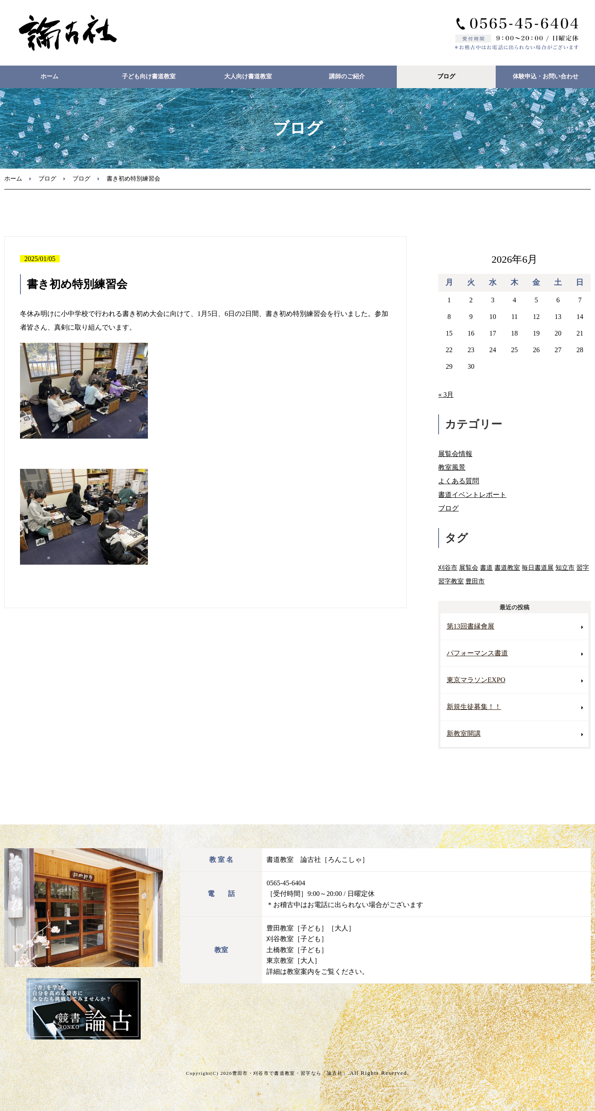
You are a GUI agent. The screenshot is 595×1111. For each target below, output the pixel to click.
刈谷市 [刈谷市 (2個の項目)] (447, 567)
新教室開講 (464, 733)
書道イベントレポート (472, 494)
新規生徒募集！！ (474, 706)
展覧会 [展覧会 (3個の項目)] (468, 567)
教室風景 (451, 467)
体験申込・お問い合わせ (545, 76)
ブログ (446, 76)
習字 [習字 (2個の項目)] (582, 567)
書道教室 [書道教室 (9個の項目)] (507, 567)
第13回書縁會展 (470, 626)
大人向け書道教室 (248, 76)
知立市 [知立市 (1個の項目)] (565, 567)
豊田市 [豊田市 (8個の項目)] (475, 581)
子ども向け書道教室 (149, 76)
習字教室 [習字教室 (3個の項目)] (451, 581)
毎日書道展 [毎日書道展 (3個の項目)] (538, 567)
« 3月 (445, 394)
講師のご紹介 (347, 76)
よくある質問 (458, 481)
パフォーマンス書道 (477, 653)
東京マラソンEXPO (476, 679)
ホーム (49, 76)
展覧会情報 (455, 453)
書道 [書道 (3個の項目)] (486, 567)
